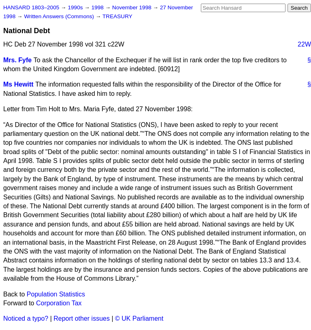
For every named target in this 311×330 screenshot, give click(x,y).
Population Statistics (56, 294)
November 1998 (132, 7)
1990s (76, 7)
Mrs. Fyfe (17, 60)
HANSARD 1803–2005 (31, 7)
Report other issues (81, 318)
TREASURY (117, 16)
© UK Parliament (139, 318)
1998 (98, 7)
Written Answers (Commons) (60, 16)
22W (304, 44)
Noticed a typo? (25, 318)
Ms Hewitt (18, 84)
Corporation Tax (59, 303)
